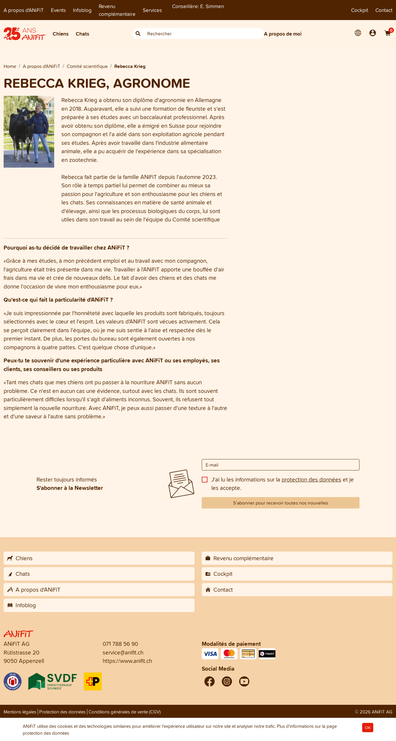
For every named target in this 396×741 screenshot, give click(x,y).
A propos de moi (282, 34)
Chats (82, 34)
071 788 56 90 (120, 643)
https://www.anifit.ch (127, 661)
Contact (383, 10)
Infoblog (82, 10)
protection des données (311, 479)
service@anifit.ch (123, 652)
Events (58, 10)
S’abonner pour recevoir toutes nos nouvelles (280, 502)
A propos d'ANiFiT (24, 10)
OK (368, 727)
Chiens (61, 34)
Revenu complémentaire (117, 10)
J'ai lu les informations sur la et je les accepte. (282, 483)
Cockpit (359, 10)
